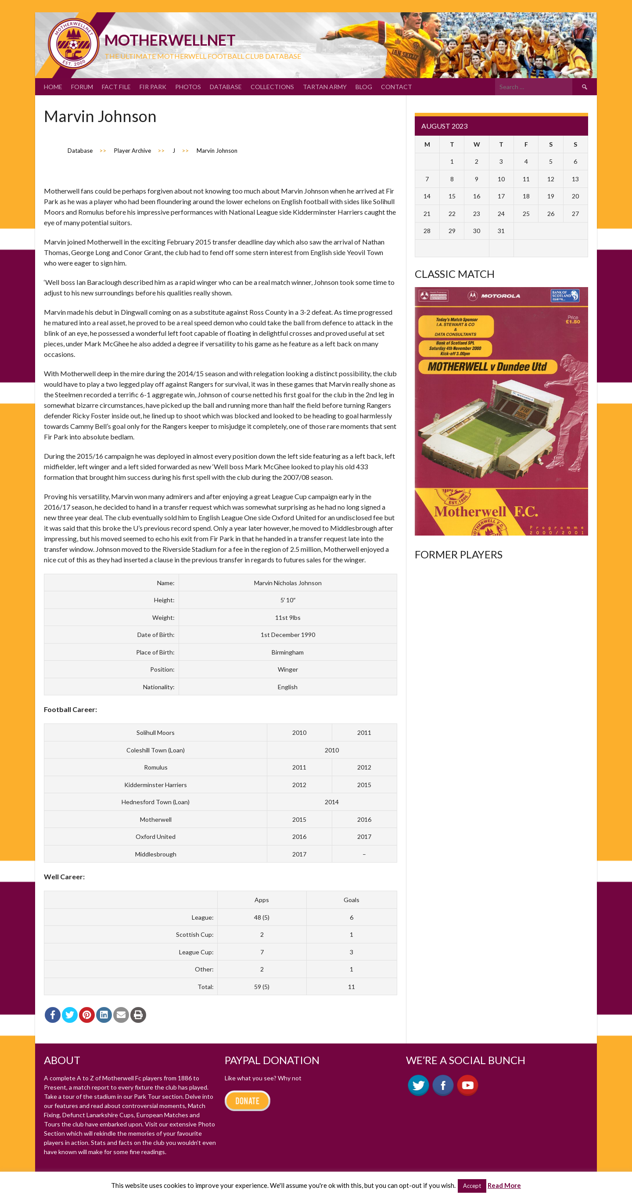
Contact (396, 86)
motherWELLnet (170, 40)
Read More (504, 1185)
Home (53, 86)
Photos (188, 86)
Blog (364, 86)
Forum (82, 86)
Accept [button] (472, 1185)
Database (226, 86)
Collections (272, 86)
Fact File (116, 86)
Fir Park (153, 86)
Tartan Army (325, 86)
